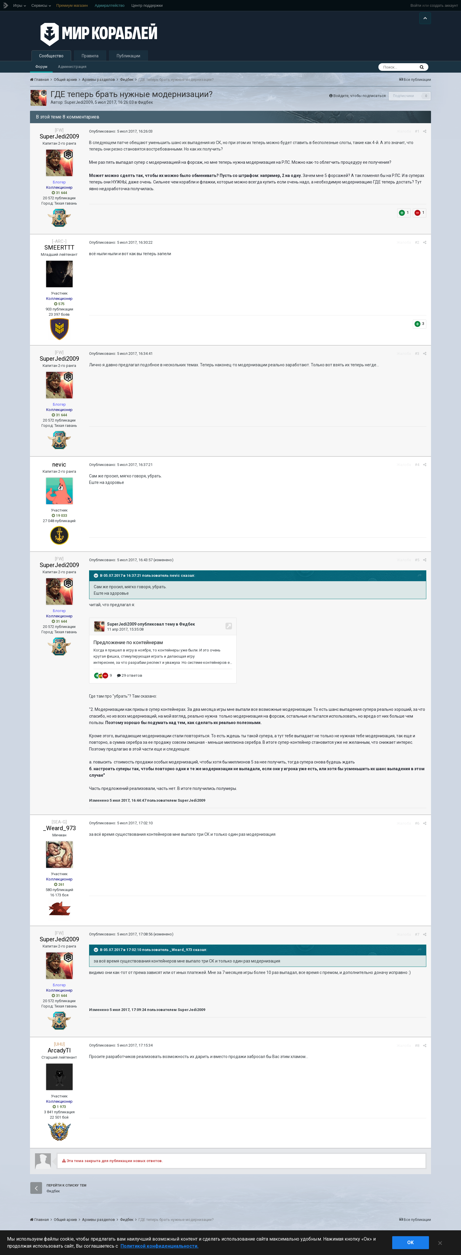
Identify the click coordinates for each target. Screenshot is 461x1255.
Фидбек (145, 104)
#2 (417, 244)
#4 (417, 466)
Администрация (72, 68)
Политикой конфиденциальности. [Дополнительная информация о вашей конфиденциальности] (159, 1246)
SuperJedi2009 (78, 104)
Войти (415, 5)
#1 (417, 133)
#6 (417, 825)
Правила (90, 57)
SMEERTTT (59, 249)
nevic (59, 466)
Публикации (128, 57)
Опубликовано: (120, 133)
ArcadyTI (59, 1052)
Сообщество (51, 57)
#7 (417, 936)
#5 (417, 562)
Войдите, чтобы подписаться (359, 97)
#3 (417, 355)
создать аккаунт (444, 5)
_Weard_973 (59, 829)
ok (410, 1242)
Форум (41, 68)
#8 (417, 1047)
